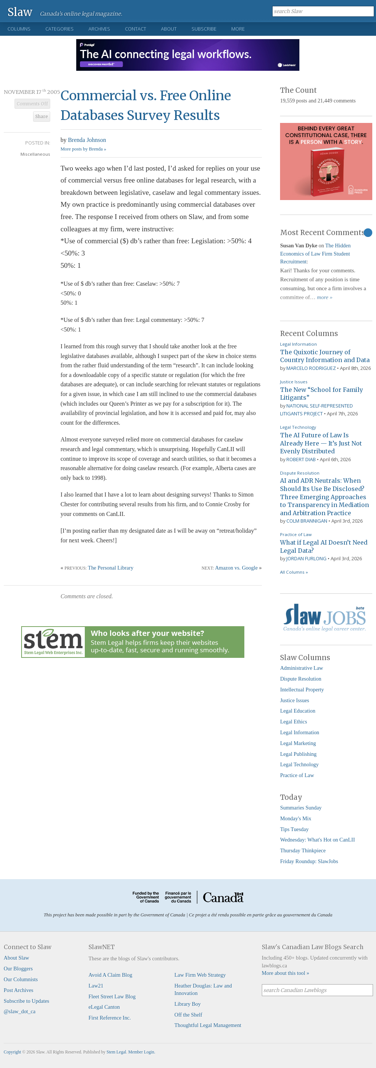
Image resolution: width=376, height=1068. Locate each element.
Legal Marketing (298, 743)
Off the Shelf (188, 1015)
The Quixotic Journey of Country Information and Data (325, 356)
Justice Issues (294, 381)
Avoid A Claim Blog (110, 975)
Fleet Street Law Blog (112, 996)
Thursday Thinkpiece (302, 850)
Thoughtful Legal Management (207, 1025)
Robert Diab (301, 459)
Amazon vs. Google (236, 568)
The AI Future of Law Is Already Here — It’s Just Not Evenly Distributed (321, 443)
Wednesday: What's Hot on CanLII (317, 840)
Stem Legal (116, 1052)
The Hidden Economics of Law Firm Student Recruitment (315, 253)
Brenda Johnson (87, 140)
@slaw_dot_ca (19, 1011)
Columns (18, 28)
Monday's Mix (295, 818)
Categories (59, 28)
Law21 (96, 986)
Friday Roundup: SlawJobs (309, 861)
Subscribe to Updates (26, 1001)
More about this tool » (285, 973)
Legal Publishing (298, 754)
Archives (99, 28)
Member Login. (141, 1052)
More (238, 28)
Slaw (19, 12)
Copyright (12, 1052)
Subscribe (204, 28)
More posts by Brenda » (83, 149)
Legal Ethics (293, 722)
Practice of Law (296, 534)
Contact (135, 28)
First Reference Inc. (110, 1018)
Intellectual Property (302, 690)
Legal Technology (298, 427)
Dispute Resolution (299, 473)
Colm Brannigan (306, 520)
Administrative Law (301, 668)
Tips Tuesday (294, 829)
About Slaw (16, 958)
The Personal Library (110, 568)
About (169, 28)
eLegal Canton (104, 1007)
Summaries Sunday (301, 808)
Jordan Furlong (306, 558)
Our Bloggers (18, 969)
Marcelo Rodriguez (311, 368)
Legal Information (298, 344)
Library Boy (187, 1004)
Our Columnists (21, 979)
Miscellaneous (35, 154)
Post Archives (18, 990)
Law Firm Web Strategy (200, 975)
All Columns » (294, 572)
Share (41, 116)
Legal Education (297, 711)
